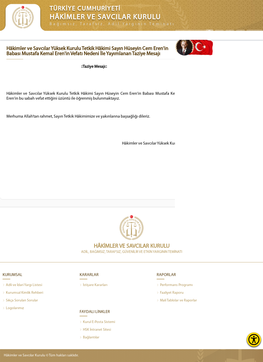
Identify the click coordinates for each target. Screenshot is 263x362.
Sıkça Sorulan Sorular (20, 300)
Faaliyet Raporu (170, 293)
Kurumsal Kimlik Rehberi (23, 293)
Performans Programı (175, 285)
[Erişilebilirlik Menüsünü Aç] (254, 339)
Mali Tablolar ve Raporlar (177, 300)
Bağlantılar (89, 337)
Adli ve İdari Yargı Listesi (22, 285)
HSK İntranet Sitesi (95, 330)
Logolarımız (13, 308)
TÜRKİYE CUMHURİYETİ (85, 9)
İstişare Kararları (93, 285)
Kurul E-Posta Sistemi (97, 322)
